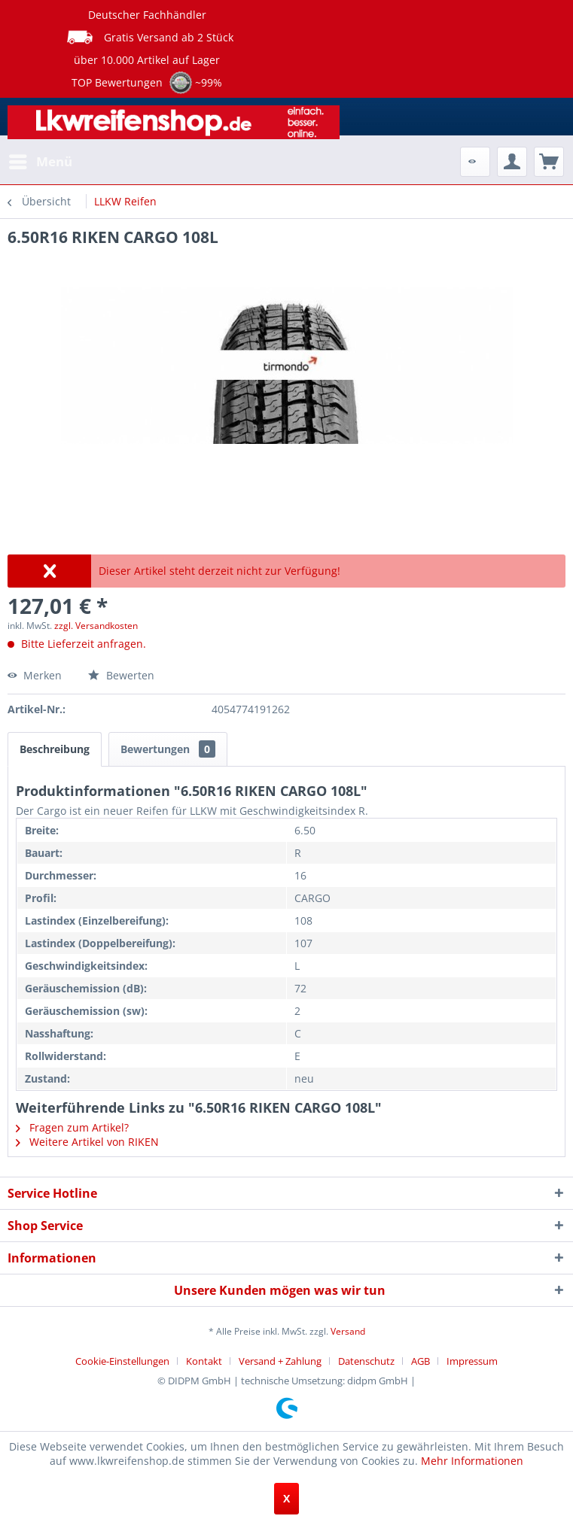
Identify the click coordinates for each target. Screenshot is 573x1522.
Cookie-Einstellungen (122, 1361)
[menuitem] (40, 162)
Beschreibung (55, 749)
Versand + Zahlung (280, 1361)
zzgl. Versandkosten (96, 625)
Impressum (472, 1361)
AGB (420, 1361)
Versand (348, 1331)
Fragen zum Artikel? (72, 1127)
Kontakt (204, 1361)
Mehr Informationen (472, 1461)
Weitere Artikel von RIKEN (87, 1142)
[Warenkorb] (549, 162)
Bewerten (121, 675)
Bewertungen (167, 749)
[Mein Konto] (512, 162)
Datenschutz (366, 1361)
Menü (40, 160)
